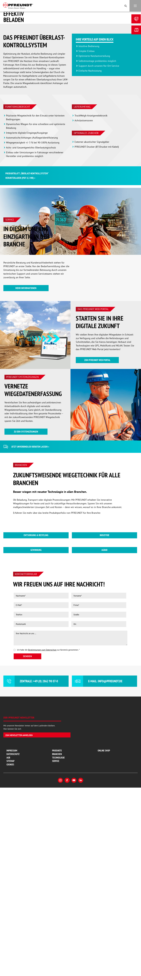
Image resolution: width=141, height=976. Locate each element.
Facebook (67, 972)
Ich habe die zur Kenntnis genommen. (48, 841)
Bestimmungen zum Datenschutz (42, 841)
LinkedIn (80, 972)
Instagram (60, 972)
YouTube (73, 972)
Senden (27, 848)
